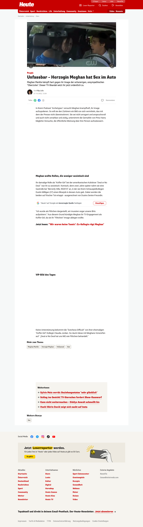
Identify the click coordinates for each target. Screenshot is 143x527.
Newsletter (23, 499)
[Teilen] (43, 100)
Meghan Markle (33, 347)
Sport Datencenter (81, 474)
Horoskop (49, 488)
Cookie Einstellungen (100, 521)
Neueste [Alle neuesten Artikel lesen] (119, 11)
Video (75, 499)
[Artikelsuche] (103, 5)
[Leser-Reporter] (86, 5)
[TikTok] (48, 436)
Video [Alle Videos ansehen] (111, 11)
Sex (29, 420)
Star (68, 347)
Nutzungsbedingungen (81, 521)
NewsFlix (103, 474)
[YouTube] (53, 436)
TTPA (49, 521)
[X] (37, 436)
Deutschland (23, 481)
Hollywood (60, 347)
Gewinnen (82, 11)
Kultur (48, 481)
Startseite (21, 16)
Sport (32, 11)
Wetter (21, 496)
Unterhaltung (59, 11)
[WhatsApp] (35, 100)
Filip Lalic (40, 91)
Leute (47, 477)
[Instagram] (42, 436)
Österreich (24, 11)
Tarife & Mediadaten (37, 521)
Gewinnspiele (78, 477)
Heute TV (49, 499)
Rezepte (76, 481)
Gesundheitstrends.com (109, 477)
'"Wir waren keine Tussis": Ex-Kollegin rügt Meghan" (76, 224)
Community (71, 11)
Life (50, 11)
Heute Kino (50, 496)
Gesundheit (78, 485)
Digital (48, 485)
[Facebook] (39, 100)
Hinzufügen (99, 203)
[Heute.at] (26, 4)
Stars (37, 16)
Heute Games (51, 492)
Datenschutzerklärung (62, 521)
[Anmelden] (117, 5)
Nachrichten (42, 11)
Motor (75, 492)
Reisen (76, 496)
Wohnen (76, 488)
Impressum (22, 521)
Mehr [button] (90, 11)
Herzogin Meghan (48, 347)
